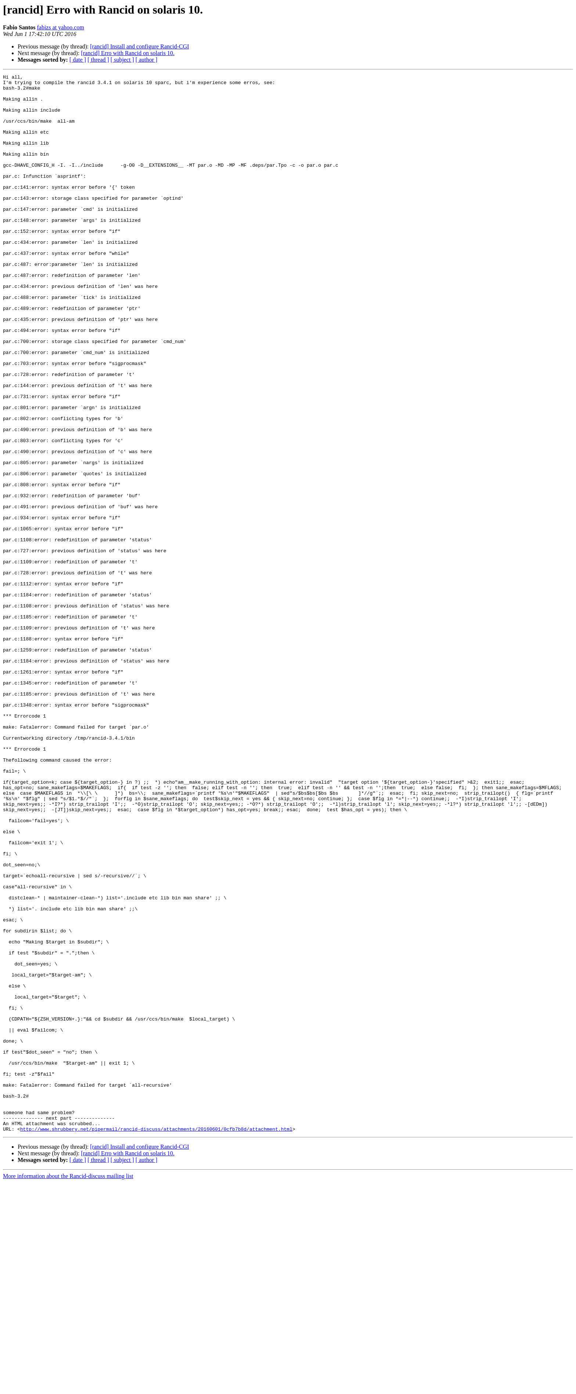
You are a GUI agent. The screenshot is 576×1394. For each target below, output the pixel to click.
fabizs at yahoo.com (60, 27)
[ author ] (147, 60)
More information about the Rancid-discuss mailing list (68, 1387)
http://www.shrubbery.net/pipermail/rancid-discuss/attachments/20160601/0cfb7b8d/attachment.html (156, 1340)
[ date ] (77, 60)
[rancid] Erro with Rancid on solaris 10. (127, 53)
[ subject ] (122, 60)
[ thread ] (98, 60)
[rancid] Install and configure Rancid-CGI (139, 46)
